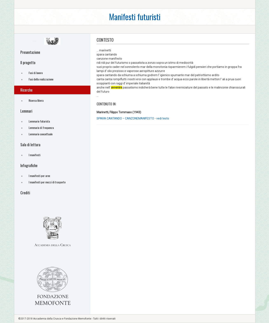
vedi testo (162, 118)
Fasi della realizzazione (41, 79)
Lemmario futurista (39, 121)
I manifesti (34, 155)
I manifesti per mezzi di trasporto (47, 182)
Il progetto (27, 62)
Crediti (25, 192)
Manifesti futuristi (134, 16)
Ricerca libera (36, 100)
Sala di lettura (30, 144)
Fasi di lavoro (36, 73)
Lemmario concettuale (41, 134)
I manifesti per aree (39, 175)
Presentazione (30, 52)
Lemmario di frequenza (41, 127)
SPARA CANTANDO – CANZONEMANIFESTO (126, 118)
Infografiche (28, 165)
